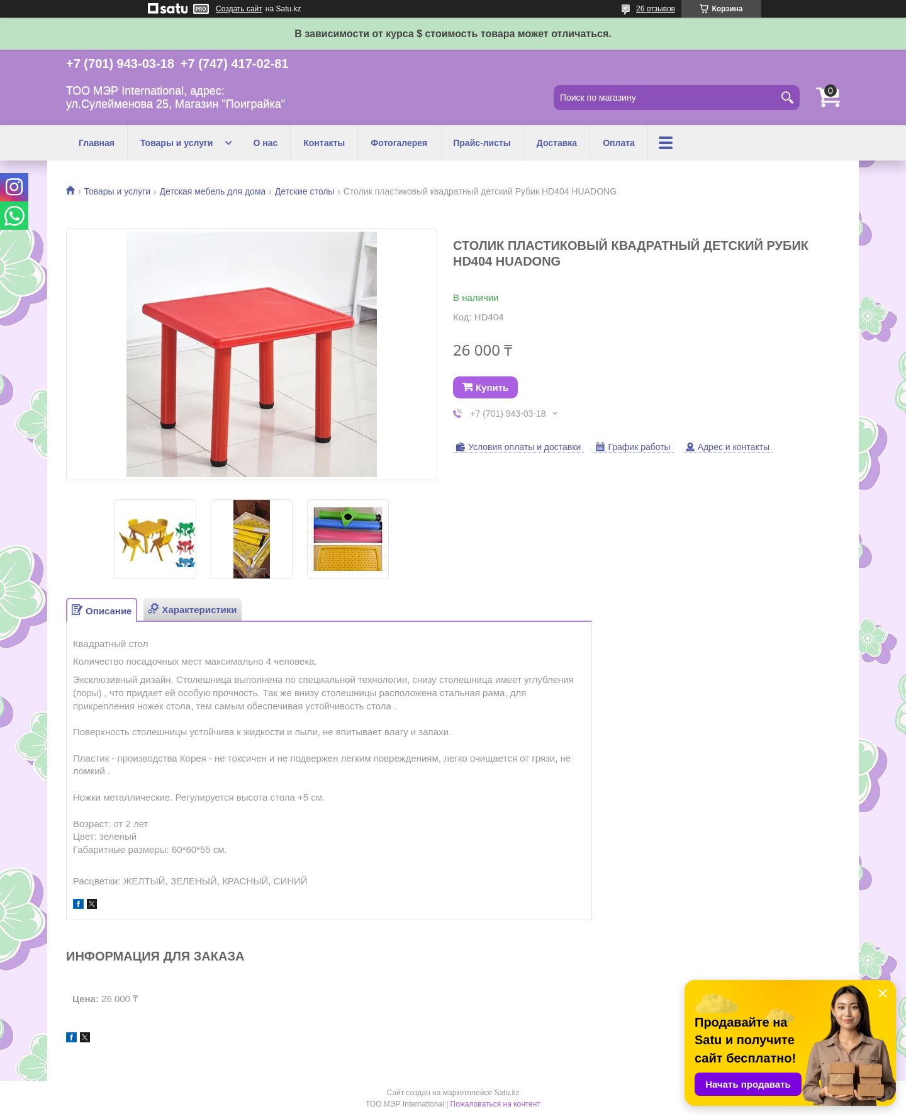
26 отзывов (655, 8)
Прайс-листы (482, 143)
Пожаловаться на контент (495, 1104)
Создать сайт (239, 8)
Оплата (619, 143)
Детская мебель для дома (213, 191)
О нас (265, 143)
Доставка (557, 143)
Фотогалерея (399, 143)
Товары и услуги (176, 143)
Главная (97, 143)
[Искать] (787, 97)
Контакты (324, 143)
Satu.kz (506, 1092)
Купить (492, 387)
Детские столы (305, 191)
